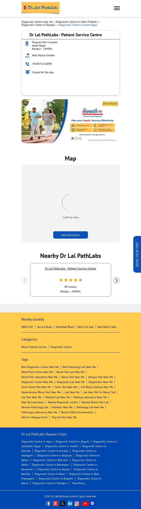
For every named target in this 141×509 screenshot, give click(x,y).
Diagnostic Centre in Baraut (53, 469)
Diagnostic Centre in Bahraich (50, 460)
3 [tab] (80, 138)
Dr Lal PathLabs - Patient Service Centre (70, 268)
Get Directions (70, 235)
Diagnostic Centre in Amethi (61, 446)
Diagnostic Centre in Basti (49, 474)
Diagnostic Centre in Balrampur (50, 464)
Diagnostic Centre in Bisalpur (50, 483)
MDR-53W (27, 327)
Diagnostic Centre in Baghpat (54, 455)
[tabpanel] (70, 121)
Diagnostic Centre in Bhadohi (56, 478)
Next (116, 280)
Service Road (44, 327)
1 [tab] (72, 138)
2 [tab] (76, 138)
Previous (24, 280)
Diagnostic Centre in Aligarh (72, 441)
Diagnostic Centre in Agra (36, 441)
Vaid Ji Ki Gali (86, 327)
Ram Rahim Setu (107, 327)
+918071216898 (42, 64)
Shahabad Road (65, 327)
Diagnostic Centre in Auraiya (51, 451)
